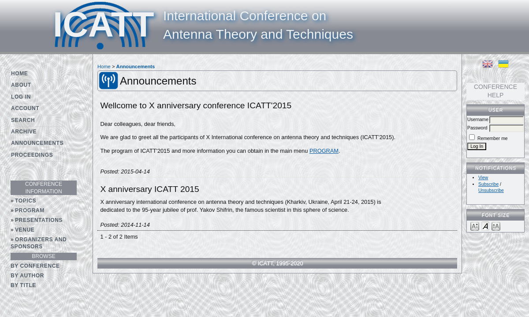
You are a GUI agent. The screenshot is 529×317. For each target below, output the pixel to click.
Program (30, 210)
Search (23, 120)
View (483, 177)
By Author (27, 276)
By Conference (35, 266)
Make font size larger (496, 226)
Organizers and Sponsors (39, 243)
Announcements (37, 143)
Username (477, 119)
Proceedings (32, 155)
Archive (24, 132)
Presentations (39, 220)
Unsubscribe (491, 190)
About (21, 85)
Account (25, 108)
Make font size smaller (474, 226)
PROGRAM (324, 150)
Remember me (492, 138)
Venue (24, 230)
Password (477, 127)
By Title (23, 285)
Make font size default (485, 226)
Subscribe (488, 184)
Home (19, 73)
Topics (25, 201)
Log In (21, 97)
